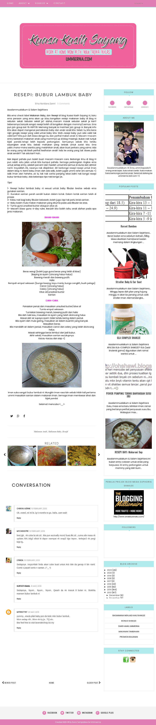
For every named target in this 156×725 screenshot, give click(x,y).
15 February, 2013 (32, 560)
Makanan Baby (55, 431)
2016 (109, 584)
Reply (19, 518)
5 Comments (63, 103)
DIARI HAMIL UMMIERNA (128, 626)
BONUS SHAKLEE (128, 620)
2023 (109, 570)
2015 (109, 586)
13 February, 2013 (37, 531)
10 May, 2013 (36, 586)
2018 (109, 578)
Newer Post (10, 682)
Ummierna (95, 722)
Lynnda (20, 560)
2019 (109, 575)
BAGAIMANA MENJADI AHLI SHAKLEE (129, 615)
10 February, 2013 (39, 508)
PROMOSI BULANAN (129, 636)
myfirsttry (22, 612)
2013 (109, 592)
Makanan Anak (40, 431)
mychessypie (22, 531)
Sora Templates (80, 722)
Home (51, 682)
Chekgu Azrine (23, 508)
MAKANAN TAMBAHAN (129, 631)
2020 (109, 572)
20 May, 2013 (33, 612)
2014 (109, 589)
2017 (109, 581)
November (114, 598)
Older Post (94, 682)
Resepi (55, 115)
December (114, 595)
